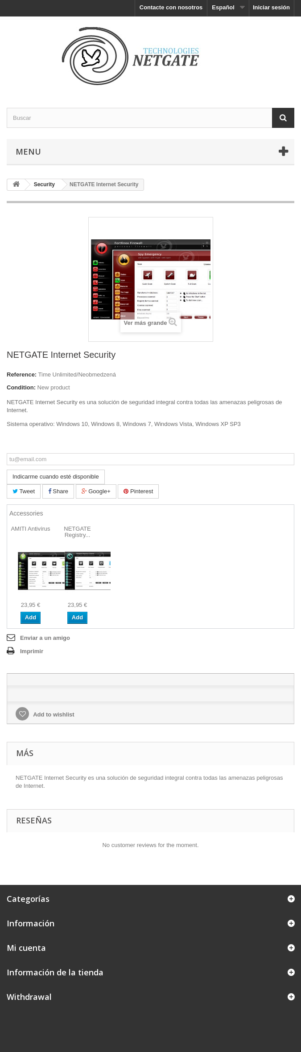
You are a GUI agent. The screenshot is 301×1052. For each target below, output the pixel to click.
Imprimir (31, 651)
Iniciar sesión (271, 7)
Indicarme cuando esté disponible (55, 476)
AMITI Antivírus (30, 528)
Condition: (21, 387)
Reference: (22, 374)
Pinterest (138, 491)
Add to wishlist (53, 714)
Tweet (23, 491)
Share (58, 491)
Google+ (96, 491)
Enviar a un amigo (45, 637)
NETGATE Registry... (77, 531)
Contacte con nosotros (171, 7)
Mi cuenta (26, 947)
